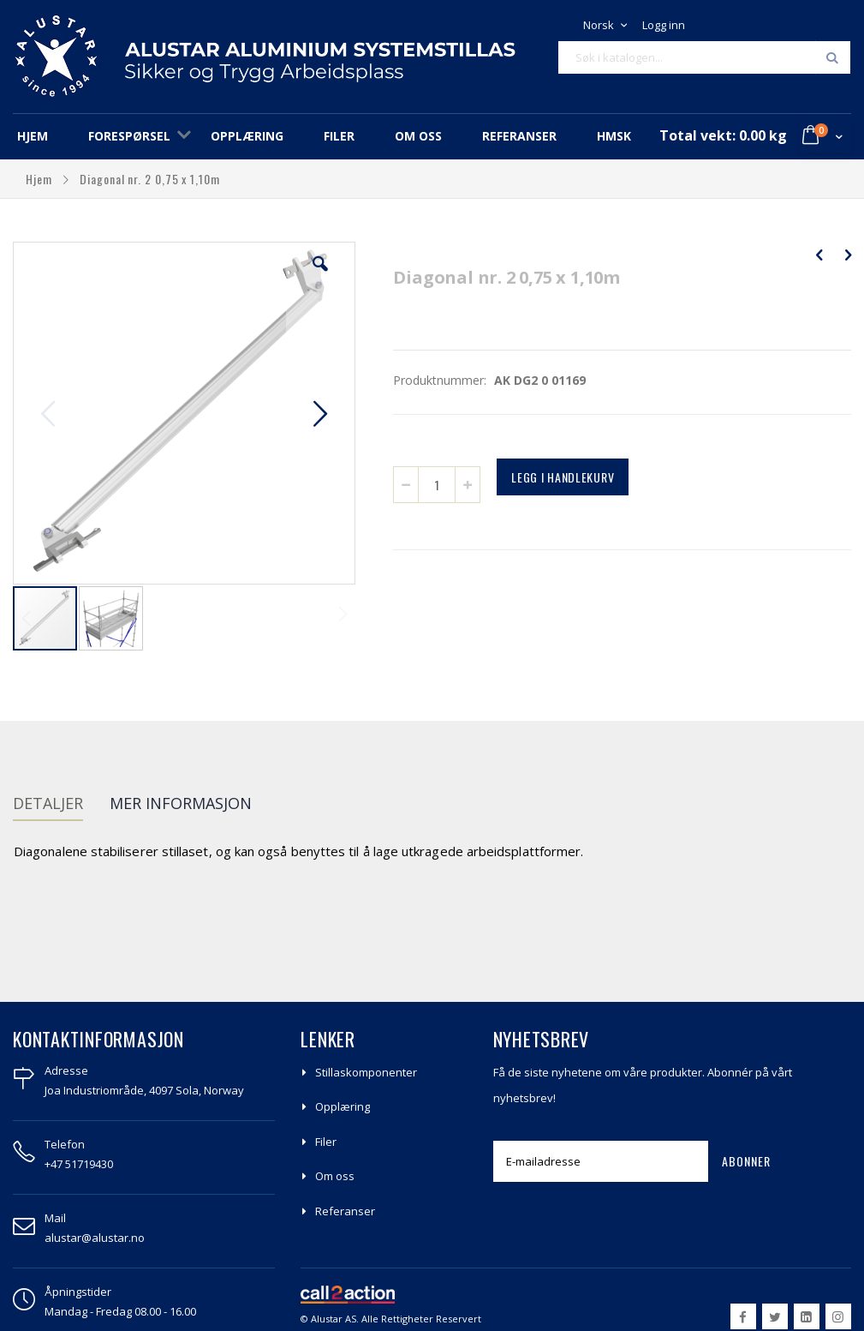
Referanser (345, 1211)
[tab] (61, 806)
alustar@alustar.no (95, 1237)
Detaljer (48, 803)
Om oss (335, 1176)
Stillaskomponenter (366, 1072)
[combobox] (704, 57)
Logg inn (663, 25)
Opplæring (342, 1106)
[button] (320, 277)
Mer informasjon (181, 803)
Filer (326, 1141)
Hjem (41, 179)
